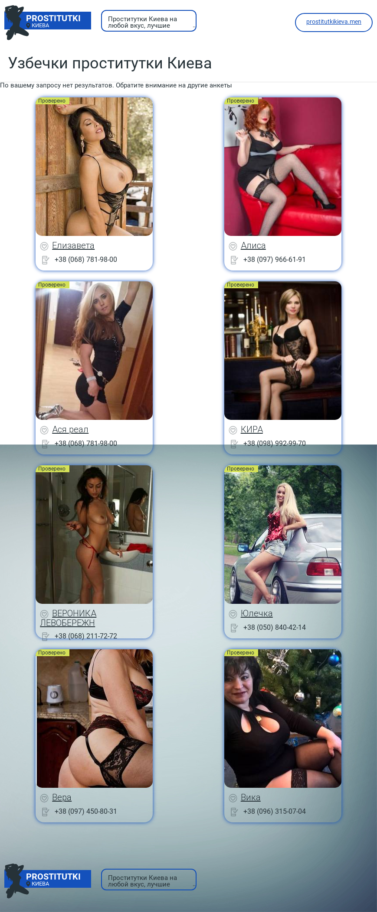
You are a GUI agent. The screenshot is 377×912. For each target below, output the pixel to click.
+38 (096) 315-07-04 (274, 811)
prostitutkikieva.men (334, 21)
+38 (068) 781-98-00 (86, 259)
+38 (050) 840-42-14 (274, 627)
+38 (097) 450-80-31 (86, 811)
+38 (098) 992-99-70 (274, 443)
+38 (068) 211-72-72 (86, 636)
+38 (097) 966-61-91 (274, 259)
